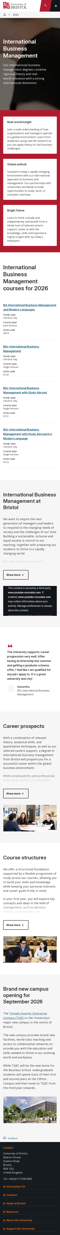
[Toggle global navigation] (56, 6)
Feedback (13, 1138)
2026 (16, 15)
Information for (14, 1186)
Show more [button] (13, 574)
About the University (17, 1220)
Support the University (19, 1228)
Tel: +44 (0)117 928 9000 (17, 1179)
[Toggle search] (45, 6)
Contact (8, 1147)
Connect (10, 1195)
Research (10, 1211)
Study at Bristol (14, 1203)
